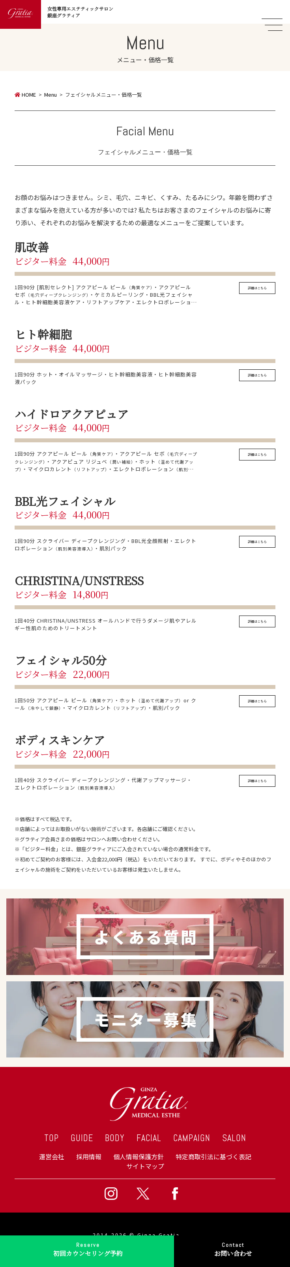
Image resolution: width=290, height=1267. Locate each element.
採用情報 (88, 1156)
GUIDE (82, 1138)
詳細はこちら (257, 288)
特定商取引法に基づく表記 (213, 1156)
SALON (234, 1138)
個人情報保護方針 (138, 1156)
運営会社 (51, 1156)
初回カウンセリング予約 (88, 1248)
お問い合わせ (233, 1248)
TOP (51, 1138)
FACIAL (149, 1138)
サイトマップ (145, 1166)
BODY (115, 1138)
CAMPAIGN (191, 1138)
